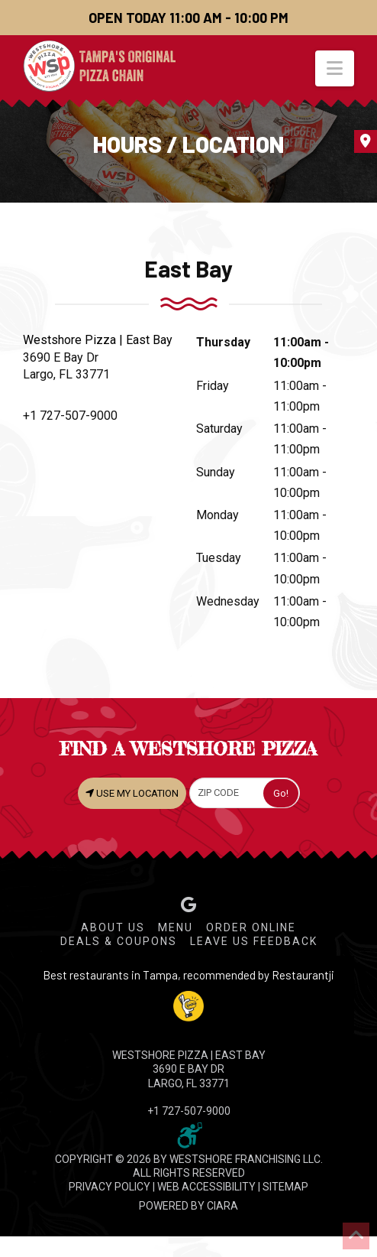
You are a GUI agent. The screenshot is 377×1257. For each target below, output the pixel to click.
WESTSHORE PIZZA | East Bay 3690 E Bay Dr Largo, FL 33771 (189, 1069)
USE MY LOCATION (132, 793)
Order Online (251, 927)
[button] (334, 68)
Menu (175, 927)
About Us (113, 927)
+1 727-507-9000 (70, 415)
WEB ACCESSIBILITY (206, 1187)
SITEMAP (285, 1187)
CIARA (222, 1206)
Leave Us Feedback (253, 941)
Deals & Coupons (118, 941)
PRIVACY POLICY (109, 1187)
